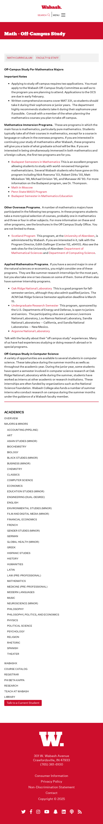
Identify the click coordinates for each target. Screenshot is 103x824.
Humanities (15, 564)
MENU (59, 15)
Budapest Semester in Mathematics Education (42, 196)
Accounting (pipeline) (22, 429)
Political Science (19, 625)
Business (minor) (18, 463)
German (12, 536)
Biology (12, 452)
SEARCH (44, 15)
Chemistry (14, 469)
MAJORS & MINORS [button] (16, 423)
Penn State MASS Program (29, 191)
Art (9, 435)
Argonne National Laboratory (30, 331)
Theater (13, 653)
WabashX (10, 663)
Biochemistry (16, 446)
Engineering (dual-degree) (26, 497)
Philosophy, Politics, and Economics (33, 614)
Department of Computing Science (72, 253)
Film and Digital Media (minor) (28, 513)
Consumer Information (51, 776)
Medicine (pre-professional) (27, 586)
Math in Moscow (22, 187)
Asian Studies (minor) (22, 441)
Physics (12, 620)
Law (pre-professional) (24, 575)
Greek (11, 547)
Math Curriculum (19, 57)
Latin (11, 569)
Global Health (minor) (23, 541)
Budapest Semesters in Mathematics (35, 162)
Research (11, 685)
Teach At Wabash (16, 691)
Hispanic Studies (18, 553)
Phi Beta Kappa (14, 680)
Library (9, 696)
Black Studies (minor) (22, 457)
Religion (13, 637)
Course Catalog (15, 669)
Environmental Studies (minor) (29, 508)
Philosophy (15, 609)
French (12, 525)
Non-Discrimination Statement (51, 787)
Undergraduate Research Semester (34, 305)
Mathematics (16, 581)
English (12, 502)
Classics (13, 474)
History (12, 558)
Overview (11, 418)
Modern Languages (20, 592)
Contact (52, 793)
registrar (11, 674)
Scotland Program (23, 236)
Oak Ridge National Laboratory (31, 288)
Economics (15, 485)
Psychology (16, 631)
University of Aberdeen (79, 236)
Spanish (12, 648)
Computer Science (20, 480)
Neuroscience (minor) (22, 603)
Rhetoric (13, 642)
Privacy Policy (51, 781)
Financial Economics (22, 519)
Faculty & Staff (47, 57)
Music (11, 597)
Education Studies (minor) (25, 491)
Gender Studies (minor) (23, 530)
